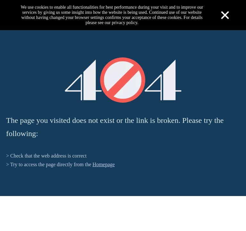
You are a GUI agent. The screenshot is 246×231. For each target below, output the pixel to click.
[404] (123, 80)
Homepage (104, 164)
